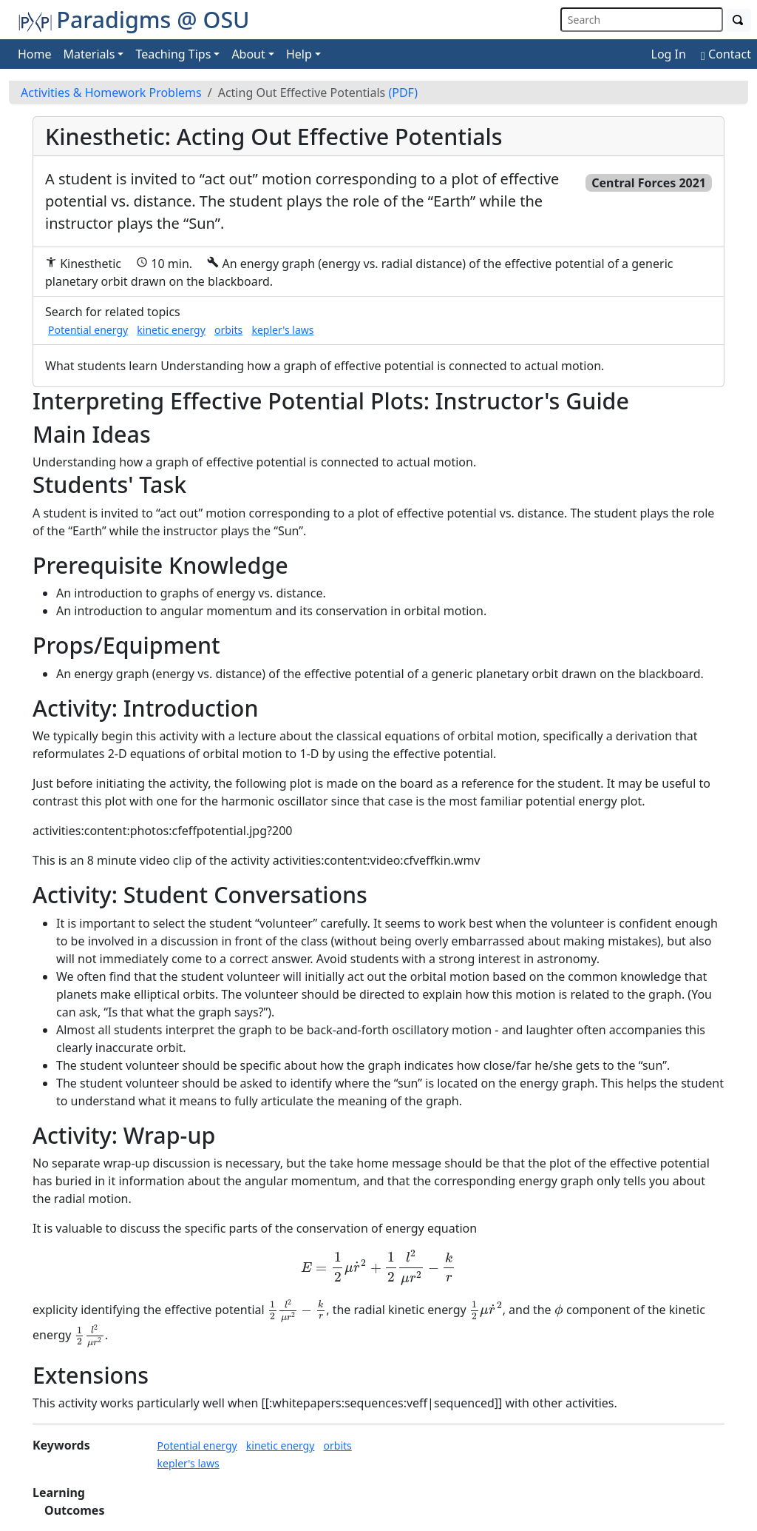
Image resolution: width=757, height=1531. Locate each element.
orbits (228, 330)
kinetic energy (171, 330)
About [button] (248, 54)
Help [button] (299, 54)
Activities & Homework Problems (111, 92)
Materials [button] (89, 54)
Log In (668, 54)
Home (35, 54)
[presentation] (378, 1268)
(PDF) (403, 92)
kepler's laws (282, 330)
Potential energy (88, 330)
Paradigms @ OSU (134, 19)
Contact (726, 54)
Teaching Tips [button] (173, 54)
